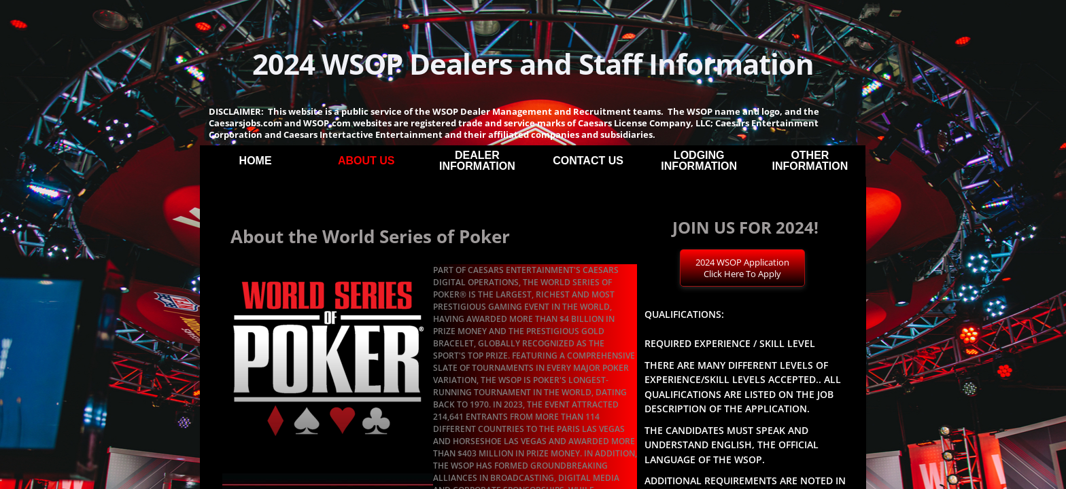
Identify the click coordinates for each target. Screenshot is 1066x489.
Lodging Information (699, 161)
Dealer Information (477, 161)
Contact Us (588, 161)
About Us (366, 161)
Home (255, 161)
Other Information (810, 161)
